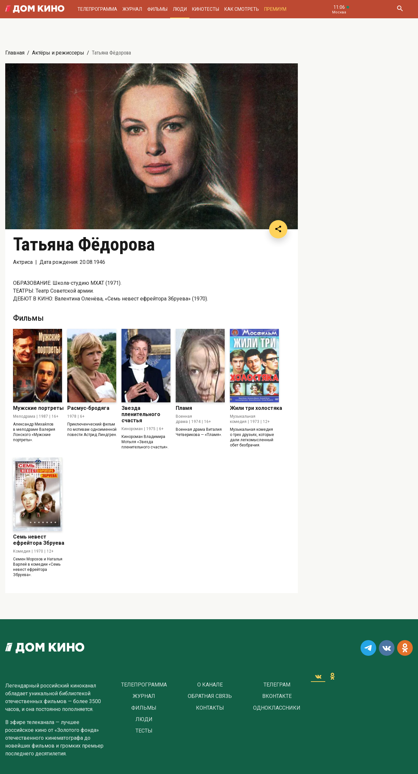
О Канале (210, 685)
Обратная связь (210, 696)
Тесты (144, 731)
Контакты (210, 708)
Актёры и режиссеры (58, 53)
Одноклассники (276, 708)
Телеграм (277, 685)
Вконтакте (277, 696)
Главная (14, 53)
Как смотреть (241, 9)
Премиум (275, 9)
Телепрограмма (97, 9)
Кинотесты (205, 9)
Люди (180, 9)
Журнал (132, 9)
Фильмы (157, 9)
